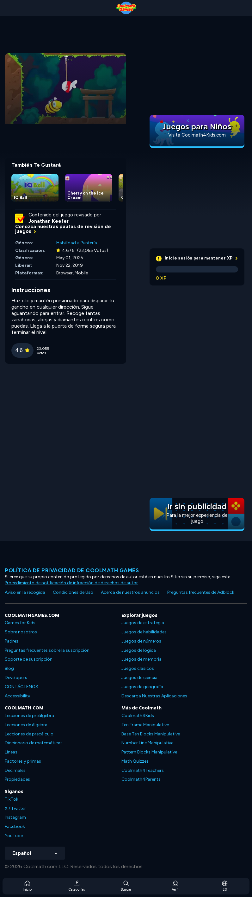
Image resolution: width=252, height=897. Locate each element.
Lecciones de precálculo (29, 734)
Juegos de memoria (141, 659)
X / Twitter (15, 808)
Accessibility (17, 696)
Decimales (15, 770)
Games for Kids (20, 622)
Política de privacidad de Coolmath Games (72, 570)
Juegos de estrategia (142, 622)
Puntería (89, 243)
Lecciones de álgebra (26, 724)
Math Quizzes (135, 761)
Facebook (15, 826)
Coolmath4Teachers (142, 770)
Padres (11, 641)
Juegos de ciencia (139, 677)
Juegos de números (141, 641)
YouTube (14, 835)
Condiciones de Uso (73, 592)
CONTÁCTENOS (21, 686)
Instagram (15, 817)
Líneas (11, 752)
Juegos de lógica (138, 650)
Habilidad (66, 243)
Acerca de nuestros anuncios (130, 592)
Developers (16, 677)
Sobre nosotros (21, 632)
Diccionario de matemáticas (34, 743)
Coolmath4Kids (137, 715)
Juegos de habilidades (144, 632)
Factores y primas (23, 761)
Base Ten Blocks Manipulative (150, 734)
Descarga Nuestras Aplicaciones (154, 696)
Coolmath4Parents (141, 779)
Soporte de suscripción (28, 659)
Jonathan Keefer (48, 221)
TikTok (11, 799)
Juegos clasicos (137, 668)
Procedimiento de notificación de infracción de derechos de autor (71, 583)
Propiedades (17, 779)
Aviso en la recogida (25, 592)
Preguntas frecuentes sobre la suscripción (47, 650)
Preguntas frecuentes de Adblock (200, 592)
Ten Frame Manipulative (145, 724)
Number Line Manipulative (147, 743)
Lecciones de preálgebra (29, 715)
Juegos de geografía (142, 686)
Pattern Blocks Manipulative (149, 752)
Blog (9, 668)
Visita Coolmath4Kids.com (197, 135)
